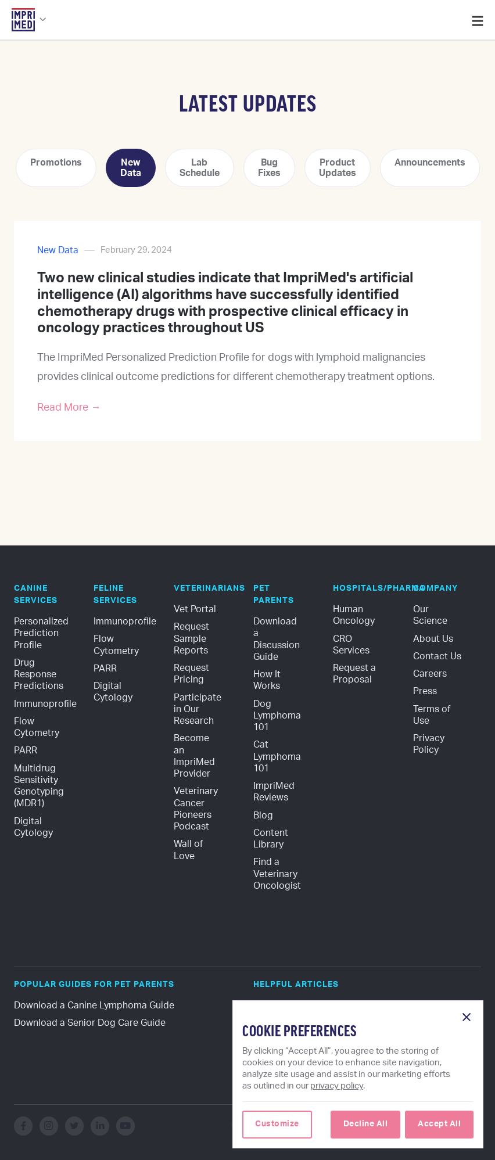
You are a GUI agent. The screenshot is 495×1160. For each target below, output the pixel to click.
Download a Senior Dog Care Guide (90, 1023)
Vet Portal (195, 609)
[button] (29, 23)
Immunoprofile (45, 704)
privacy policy (336, 1086)
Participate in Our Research (199, 709)
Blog (263, 815)
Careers (430, 673)
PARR (25, 750)
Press (425, 691)
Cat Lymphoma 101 (278, 756)
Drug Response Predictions (38, 674)
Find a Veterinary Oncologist (277, 873)
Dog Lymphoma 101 (278, 715)
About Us (433, 639)
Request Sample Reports (192, 638)
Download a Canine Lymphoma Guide (94, 1005)
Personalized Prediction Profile (42, 633)
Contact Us (437, 656)
